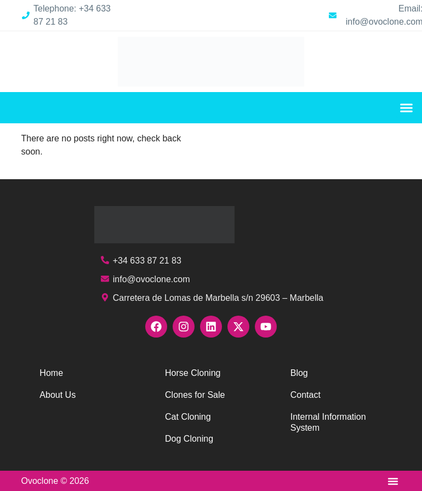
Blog (299, 373)
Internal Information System (328, 422)
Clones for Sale (195, 394)
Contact (305, 394)
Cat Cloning (188, 416)
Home (51, 373)
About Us (57, 394)
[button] (406, 108)
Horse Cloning (192, 373)
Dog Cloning (189, 438)
